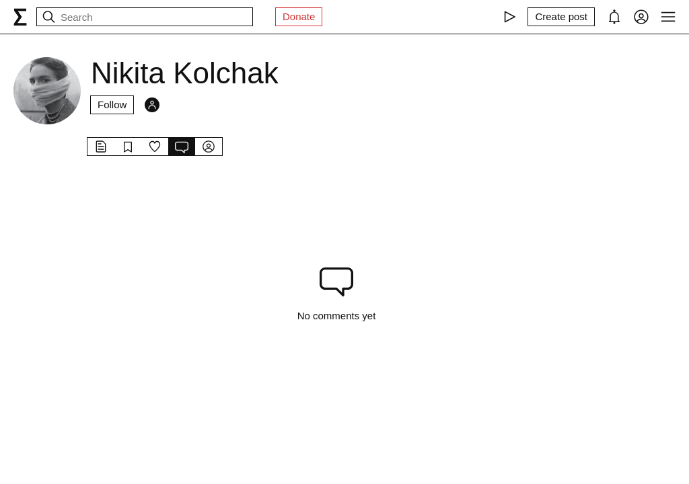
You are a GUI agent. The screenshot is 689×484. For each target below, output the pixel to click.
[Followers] (152, 105)
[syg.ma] (20, 17)
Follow (112, 104)
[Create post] (561, 17)
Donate (299, 16)
